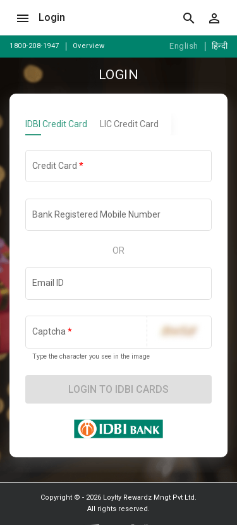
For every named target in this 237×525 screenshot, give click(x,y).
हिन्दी (220, 46)
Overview (89, 46)
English (183, 46)
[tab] (62, 124)
